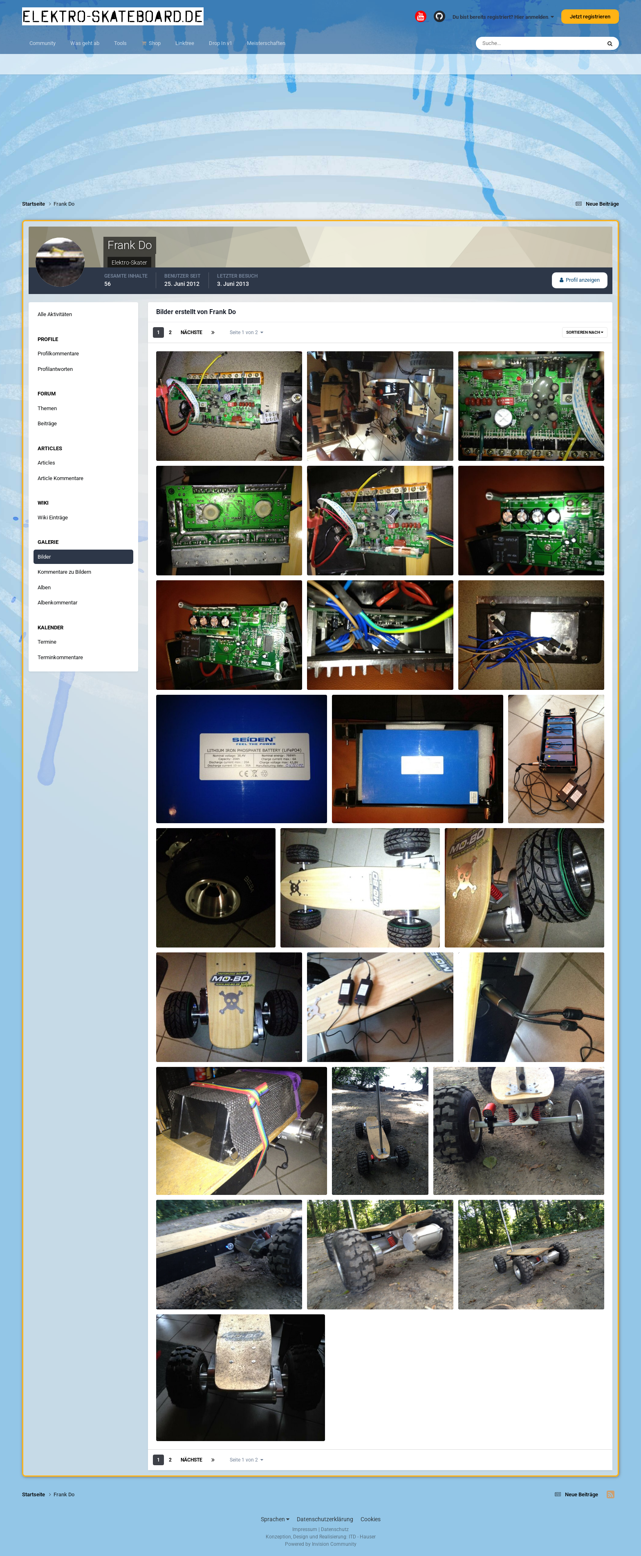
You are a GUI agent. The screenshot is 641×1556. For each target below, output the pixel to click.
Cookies (371, 1519)
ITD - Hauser (362, 1537)
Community (42, 43)
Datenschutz (335, 1529)
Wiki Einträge (53, 517)
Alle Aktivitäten (55, 314)
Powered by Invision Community (320, 1544)
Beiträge (47, 423)
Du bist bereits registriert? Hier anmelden (503, 17)
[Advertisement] (320, 131)
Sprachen (275, 1519)
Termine (47, 642)
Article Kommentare (60, 478)
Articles (46, 463)
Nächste (191, 332)
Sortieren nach (584, 332)
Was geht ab (84, 43)
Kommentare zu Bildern (64, 572)
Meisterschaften (266, 43)
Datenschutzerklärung (325, 1519)
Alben (44, 587)
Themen (47, 408)
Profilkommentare (58, 353)
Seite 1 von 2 (246, 332)
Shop (154, 43)
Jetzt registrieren (590, 16)
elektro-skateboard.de (113, 16)
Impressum (304, 1529)
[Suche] (513, 43)
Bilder (44, 557)
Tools (120, 43)
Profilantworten (55, 369)
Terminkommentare (60, 657)
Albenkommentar (57, 602)
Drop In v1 (220, 43)
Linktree (184, 43)
